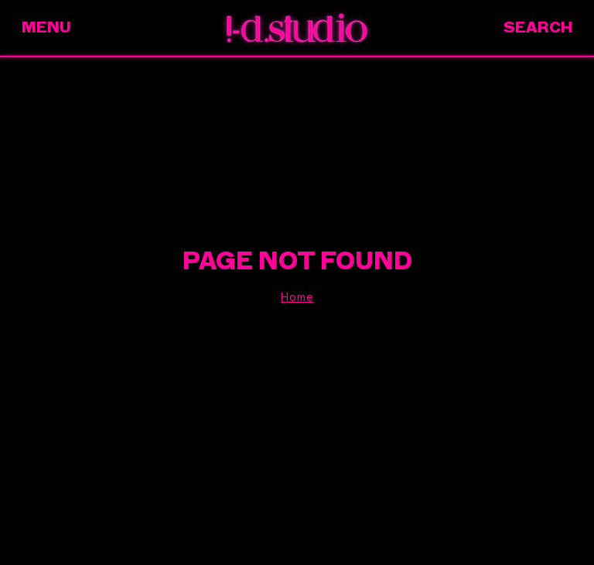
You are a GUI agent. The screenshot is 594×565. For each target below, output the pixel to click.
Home (297, 297)
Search (538, 27)
